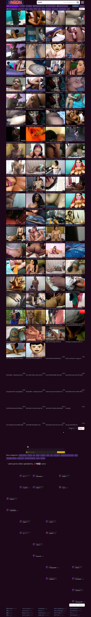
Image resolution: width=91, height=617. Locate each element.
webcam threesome (67, 455)
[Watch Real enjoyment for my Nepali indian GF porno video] (52, 592)
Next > (82, 9)
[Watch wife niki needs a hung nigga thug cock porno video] (65, 546)
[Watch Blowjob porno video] (78, 575)
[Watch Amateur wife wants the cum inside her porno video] (65, 472)
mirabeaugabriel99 (54, 567)
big (39, 9)
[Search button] (78, 2)
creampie (55, 9)
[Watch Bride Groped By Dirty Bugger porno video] (39, 483)
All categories (12, 9)
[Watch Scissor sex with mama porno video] (39, 540)
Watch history (62, 6)
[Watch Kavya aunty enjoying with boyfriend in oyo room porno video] (12, 546)
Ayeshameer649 (40, 476)
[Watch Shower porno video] (12, 569)
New (81, 6)
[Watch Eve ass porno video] (52, 563)
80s (48, 455)
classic (30, 455)
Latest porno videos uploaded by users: (27, 464)
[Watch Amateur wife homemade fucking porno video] (65, 500)
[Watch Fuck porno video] (78, 597)
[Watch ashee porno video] (39, 472)
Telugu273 (26, 522)
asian (30, 9)
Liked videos (50, 6)
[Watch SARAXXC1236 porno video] (39, 523)
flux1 (25, 476)
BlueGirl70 (39, 487)
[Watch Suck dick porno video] (39, 500)
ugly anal (21, 458)
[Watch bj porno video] (39, 552)
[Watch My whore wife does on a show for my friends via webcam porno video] (78, 586)
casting (48, 9)
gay (68, 9)
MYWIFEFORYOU (13, 510)
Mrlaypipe (39, 544)
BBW (35, 9)
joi (34, 455)
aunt (37, 458)
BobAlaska (78, 567)
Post (22, 6)
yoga (37, 455)
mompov (57, 455)
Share (29, 6)
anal (26, 9)
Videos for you (38, 6)
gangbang (62, 9)
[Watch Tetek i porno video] (52, 546)
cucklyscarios (79, 590)
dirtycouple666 (79, 579)
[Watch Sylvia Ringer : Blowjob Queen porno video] (25, 546)
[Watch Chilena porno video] (65, 569)
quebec (43, 455)
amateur (21, 9)
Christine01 (52, 533)
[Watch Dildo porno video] (39, 592)
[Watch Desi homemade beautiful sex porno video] (25, 518)
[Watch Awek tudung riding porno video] (78, 477)
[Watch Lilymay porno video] (65, 483)
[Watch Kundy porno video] (65, 523)
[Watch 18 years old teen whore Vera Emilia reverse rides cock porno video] (78, 563)
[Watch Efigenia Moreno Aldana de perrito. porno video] (52, 500)
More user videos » (77, 605)
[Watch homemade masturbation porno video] (52, 518)
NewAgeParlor (53, 579)
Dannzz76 (52, 522)
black (43, 9)
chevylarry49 (40, 556)
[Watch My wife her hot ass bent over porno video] (25, 592)
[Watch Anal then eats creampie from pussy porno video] (25, 529)
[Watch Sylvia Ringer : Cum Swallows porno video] (78, 500)
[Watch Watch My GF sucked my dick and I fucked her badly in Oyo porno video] (78, 546)
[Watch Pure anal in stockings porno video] (25, 472)
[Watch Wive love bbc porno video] (12, 523)
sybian (43, 458)
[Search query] (54, 2)
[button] (82, 2)
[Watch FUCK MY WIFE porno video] (12, 506)
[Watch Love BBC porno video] (25, 569)
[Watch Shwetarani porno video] (12, 477)
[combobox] (56, 2)
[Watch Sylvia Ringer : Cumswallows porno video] (52, 477)
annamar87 (26, 487)
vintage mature (11, 458)
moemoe (65, 487)
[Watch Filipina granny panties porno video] (12, 495)
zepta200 (65, 476)
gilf (51, 455)
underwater (22, 455)
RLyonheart (12, 499)
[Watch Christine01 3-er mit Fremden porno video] (52, 529)
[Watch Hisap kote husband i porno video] (12, 592)
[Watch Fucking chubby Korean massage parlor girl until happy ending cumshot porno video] (52, 575)
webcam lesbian (30, 458)
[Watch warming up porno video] (25, 483)
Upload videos (12, 6)
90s (76, 455)
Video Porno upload (45, 610)
